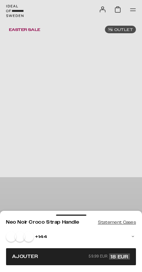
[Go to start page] (14, 11)
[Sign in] (102, 9)
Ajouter (71, 256)
